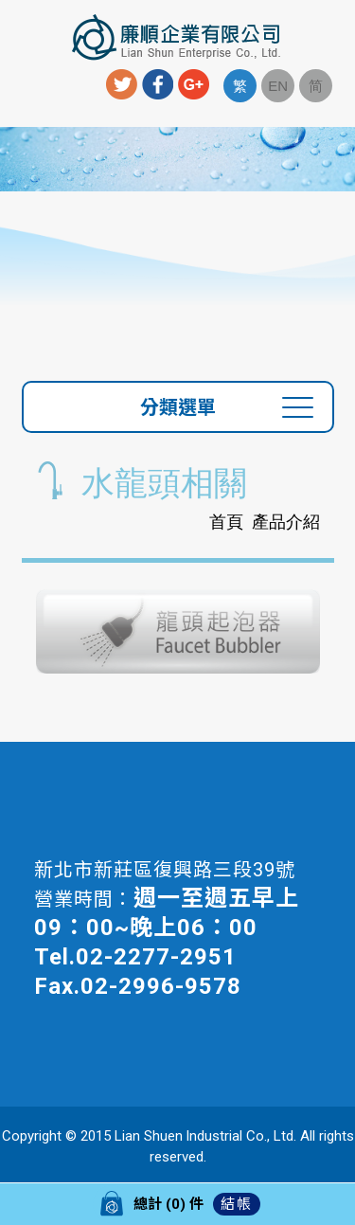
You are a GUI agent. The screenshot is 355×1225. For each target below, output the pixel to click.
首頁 (226, 522)
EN (278, 86)
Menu (21, 42)
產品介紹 (286, 522)
